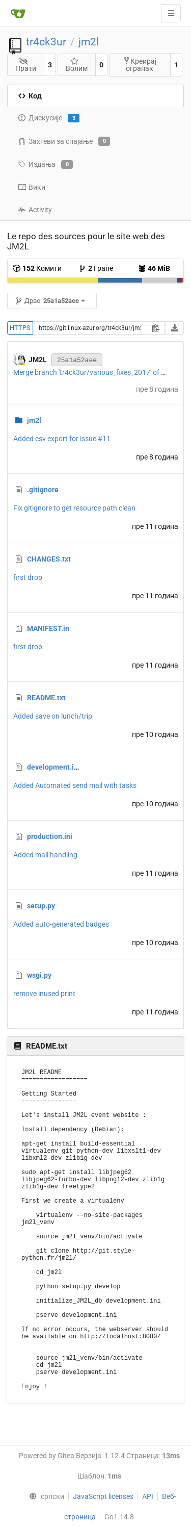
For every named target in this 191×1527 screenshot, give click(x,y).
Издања (45, 164)
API (147, 1496)
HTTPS (20, 328)
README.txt (46, 698)
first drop (27, 577)
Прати (25, 65)
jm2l (88, 42)
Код (30, 96)
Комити (37, 268)
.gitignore (43, 490)
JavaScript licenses (103, 1496)
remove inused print (44, 993)
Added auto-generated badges (61, 924)
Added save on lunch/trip (52, 716)
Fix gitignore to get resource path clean (74, 508)
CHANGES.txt (49, 559)
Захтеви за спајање (64, 141)
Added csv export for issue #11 (62, 439)
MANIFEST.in (48, 628)
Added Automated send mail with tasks (75, 785)
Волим (77, 65)
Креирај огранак (139, 64)
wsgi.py (39, 975)
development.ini (53, 767)
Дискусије (48, 118)
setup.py (41, 906)
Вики (31, 187)
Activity (35, 210)
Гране (95, 268)
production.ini (49, 836)
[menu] (44, 1496)
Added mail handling (45, 855)
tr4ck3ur (46, 42)
